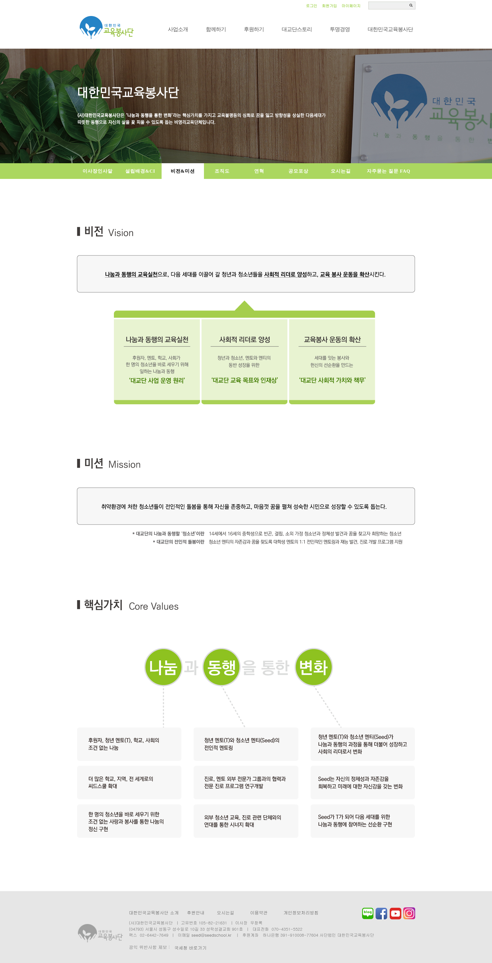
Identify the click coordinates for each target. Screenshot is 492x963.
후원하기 (254, 29)
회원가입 (329, 5)
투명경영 (340, 29)
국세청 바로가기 (190, 947)
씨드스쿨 (107, 28)
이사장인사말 (98, 171)
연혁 (259, 171)
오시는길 (341, 171)
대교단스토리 (297, 29)
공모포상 (298, 171)
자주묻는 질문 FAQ (388, 171)
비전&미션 (183, 171)
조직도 (222, 171)
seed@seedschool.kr (211, 935)
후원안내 (195, 912)
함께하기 (216, 29)
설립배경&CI (140, 171)
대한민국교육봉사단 (390, 29)
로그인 (311, 5)
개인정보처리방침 (300, 912)
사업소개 (178, 29)
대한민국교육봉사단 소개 (154, 912)
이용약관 (259, 912)
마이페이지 (351, 5)
